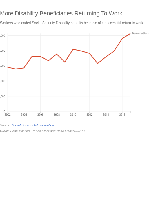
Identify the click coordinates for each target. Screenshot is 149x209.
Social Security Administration (33, 125)
